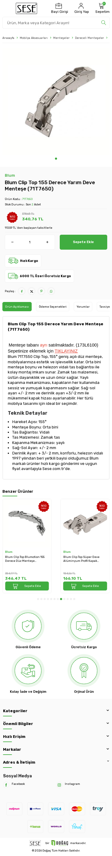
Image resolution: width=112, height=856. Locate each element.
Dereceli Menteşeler (89, 37)
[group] (56, 101)
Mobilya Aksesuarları (34, 37)
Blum (10, 175)
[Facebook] (6, 785)
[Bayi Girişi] (59, 8)
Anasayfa (8, 37)
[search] (103, 22)
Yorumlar (83, 306)
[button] (56, 159)
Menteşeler (61, 37)
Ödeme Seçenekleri (53, 306)
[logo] (26, 8)
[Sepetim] (102, 8)
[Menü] (6, 8)
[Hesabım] (81, 8)
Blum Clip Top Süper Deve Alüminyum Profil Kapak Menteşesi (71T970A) (81, 559)
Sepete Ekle (83, 242)
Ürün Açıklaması (17, 306)
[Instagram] (59, 785)
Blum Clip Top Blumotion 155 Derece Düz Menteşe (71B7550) (25, 559)
